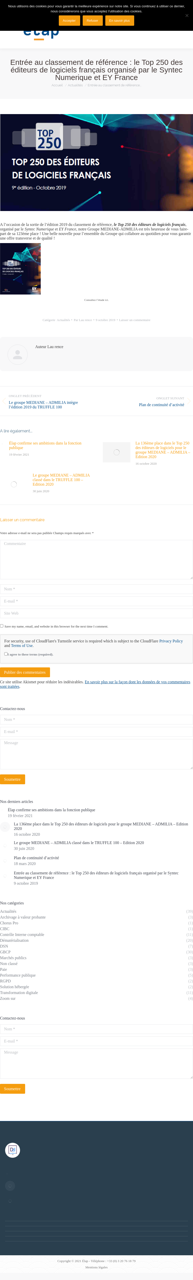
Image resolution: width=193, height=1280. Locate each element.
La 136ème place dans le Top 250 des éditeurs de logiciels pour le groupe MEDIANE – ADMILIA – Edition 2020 (162, 450)
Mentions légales (96, 1267)
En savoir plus (119, 20)
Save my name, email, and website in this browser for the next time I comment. (56, 626)
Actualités (63, 320)
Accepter (69, 20)
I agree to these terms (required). (28, 654)
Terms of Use (22, 645)
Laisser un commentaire (135, 320)
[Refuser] (186, 15)
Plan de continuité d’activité (36, 858)
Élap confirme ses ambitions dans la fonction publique (45, 445)
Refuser (92, 20)
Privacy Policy (171, 641)
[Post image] (2, 444)
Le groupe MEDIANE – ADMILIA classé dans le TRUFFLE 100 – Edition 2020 (61, 479)
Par (83, 320)
